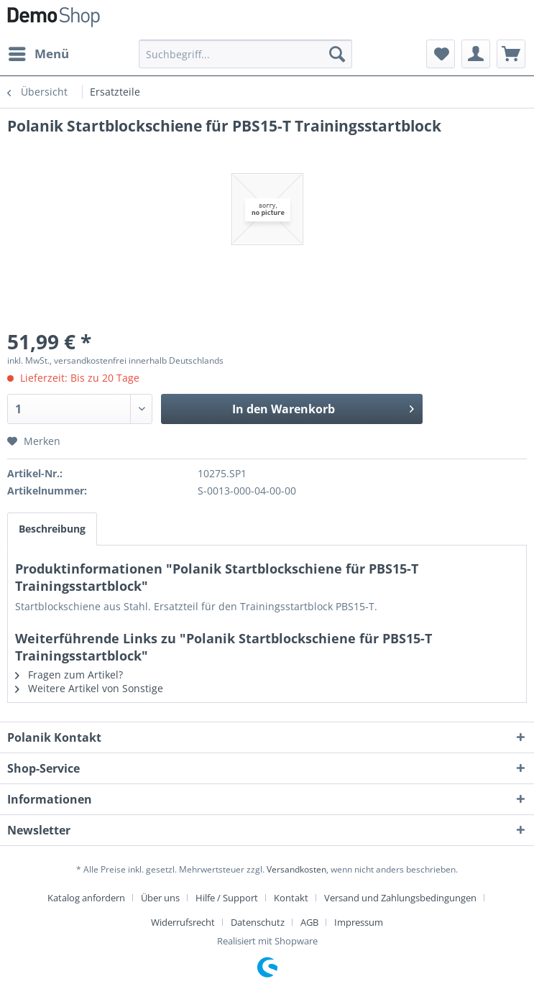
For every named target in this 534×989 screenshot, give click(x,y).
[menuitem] (38, 54)
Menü (39, 52)
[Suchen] (337, 54)
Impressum (358, 922)
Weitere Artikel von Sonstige (89, 688)
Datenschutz (258, 922)
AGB (309, 922)
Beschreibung (52, 528)
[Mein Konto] (475, 54)
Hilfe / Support (226, 897)
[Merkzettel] (440, 54)
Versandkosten (296, 869)
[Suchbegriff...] (245, 54)
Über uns (160, 897)
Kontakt (291, 897)
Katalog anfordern (86, 897)
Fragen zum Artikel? (69, 674)
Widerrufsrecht (183, 922)
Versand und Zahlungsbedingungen (400, 897)
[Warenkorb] (511, 54)
